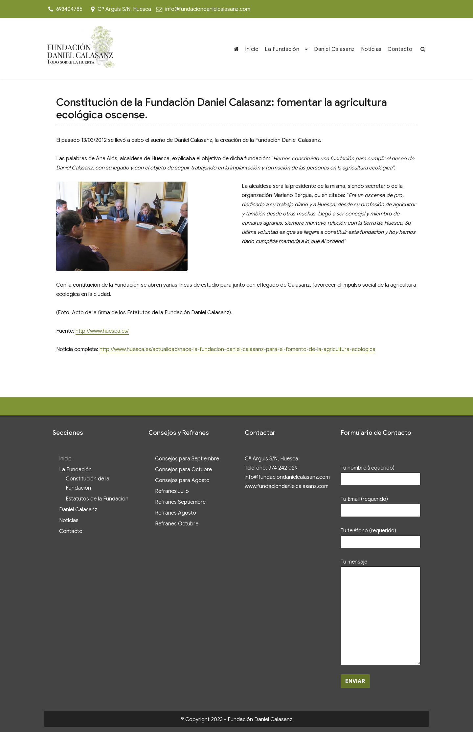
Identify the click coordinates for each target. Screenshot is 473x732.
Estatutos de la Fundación (97, 499)
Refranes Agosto (175, 513)
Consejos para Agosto (182, 480)
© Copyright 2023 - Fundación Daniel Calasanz (236, 719)
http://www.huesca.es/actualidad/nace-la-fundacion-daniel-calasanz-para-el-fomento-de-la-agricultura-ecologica (237, 349)
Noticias (371, 49)
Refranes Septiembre (180, 502)
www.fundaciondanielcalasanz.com (286, 486)
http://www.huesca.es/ (102, 331)
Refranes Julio (172, 491)
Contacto (400, 49)
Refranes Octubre (176, 524)
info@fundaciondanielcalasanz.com (207, 9)
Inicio (252, 49)
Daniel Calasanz (334, 49)
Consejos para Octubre (183, 469)
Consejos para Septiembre (187, 458)
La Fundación (282, 49)
